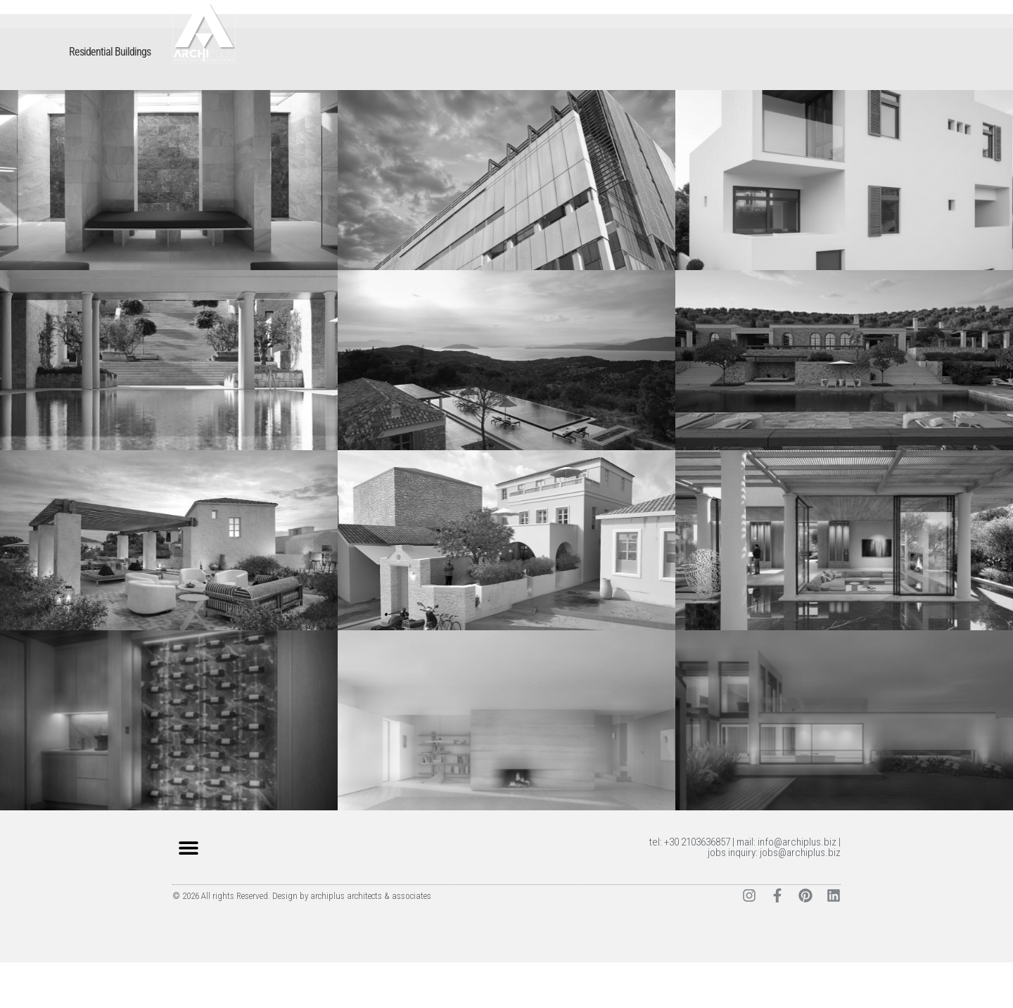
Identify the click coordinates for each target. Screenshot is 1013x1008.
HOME (561, 48)
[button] (188, 893)
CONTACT (812, 48)
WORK (605, 48)
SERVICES (698, 48)
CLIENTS (755, 48)
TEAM (648, 48)
